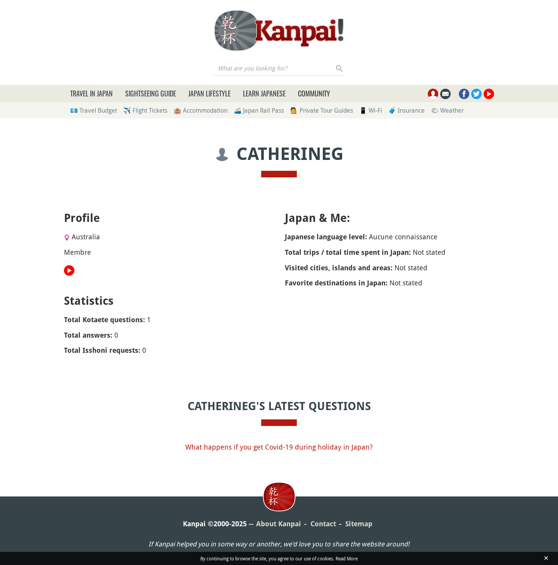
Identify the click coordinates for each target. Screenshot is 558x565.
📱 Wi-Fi (370, 110)
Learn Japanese (264, 93)
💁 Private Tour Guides (321, 110)
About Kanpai (278, 524)
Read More (347, 558)
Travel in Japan (91, 93)
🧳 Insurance (406, 110)
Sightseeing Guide (150, 93)
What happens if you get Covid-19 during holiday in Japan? (279, 447)
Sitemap (358, 524)
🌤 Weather (447, 110)
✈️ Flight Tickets (145, 110)
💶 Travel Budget (93, 110)
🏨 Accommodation (200, 110)
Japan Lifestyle (209, 93)
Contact (323, 524)
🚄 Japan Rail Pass (259, 110)
